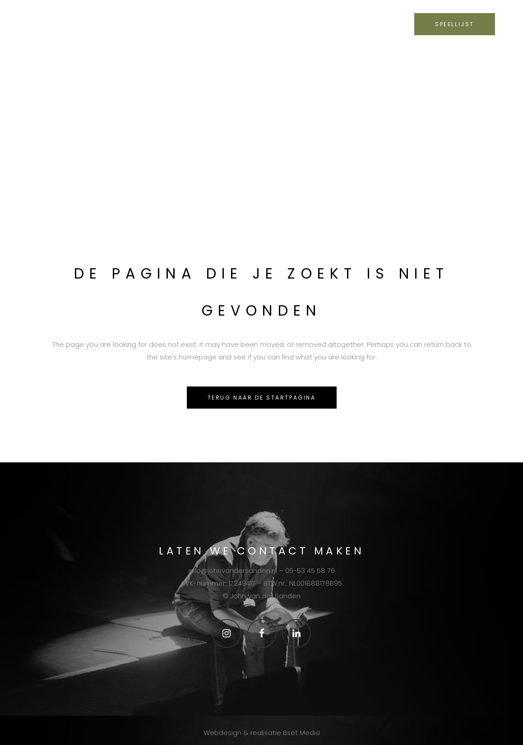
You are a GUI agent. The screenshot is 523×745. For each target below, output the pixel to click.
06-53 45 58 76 (310, 570)
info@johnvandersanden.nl (233, 570)
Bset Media (301, 732)
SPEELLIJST (454, 24)
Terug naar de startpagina (262, 397)
